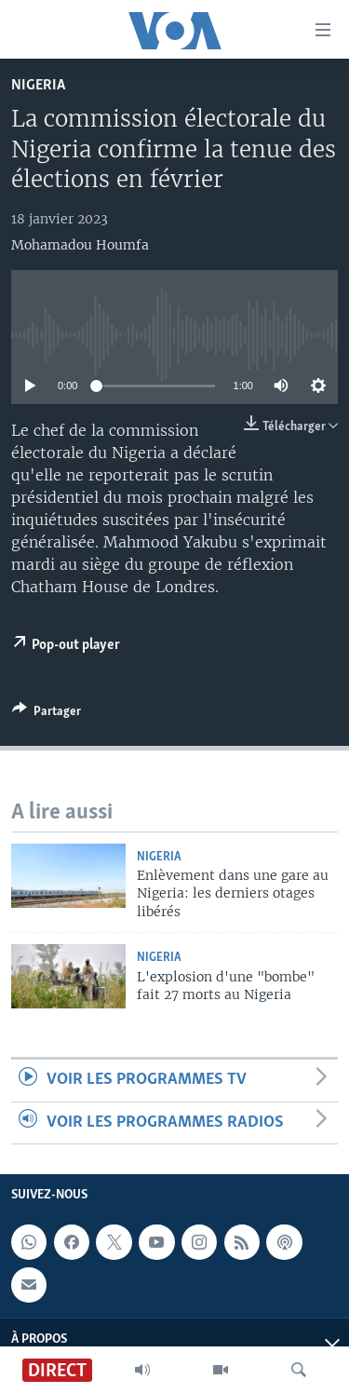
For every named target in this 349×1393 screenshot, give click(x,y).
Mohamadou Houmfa (80, 245)
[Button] (46, 714)
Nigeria (38, 85)
